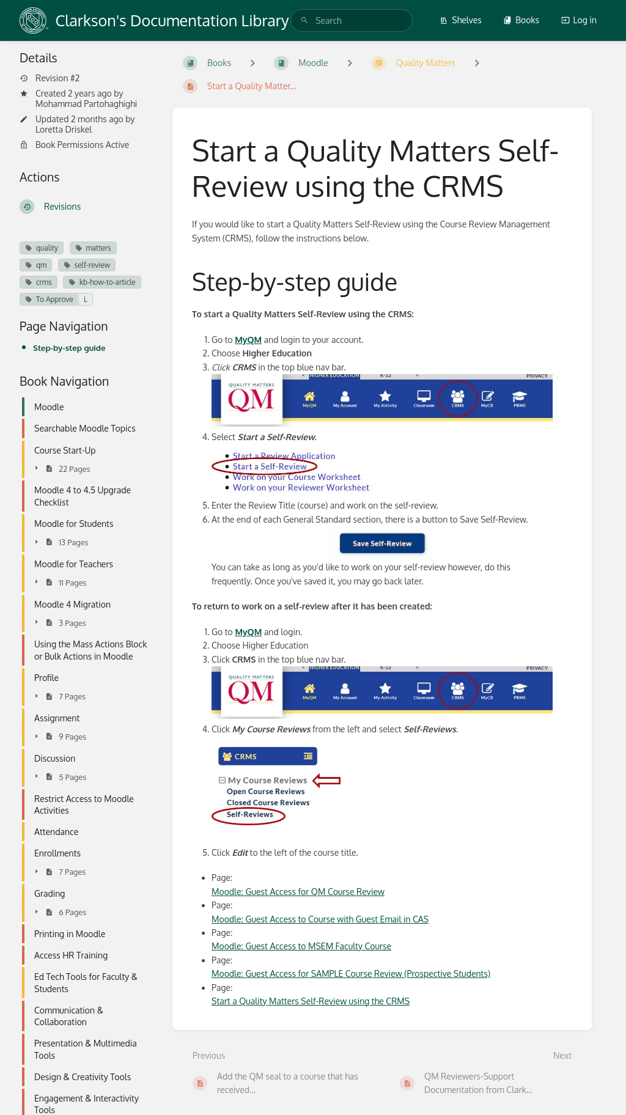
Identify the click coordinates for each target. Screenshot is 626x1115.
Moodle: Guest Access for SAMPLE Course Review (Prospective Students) (351, 973)
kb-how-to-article (102, 282)
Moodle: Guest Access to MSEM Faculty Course (301, 946)
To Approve (49, 299)
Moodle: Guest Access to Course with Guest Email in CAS (320, 919)
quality (41, 247)
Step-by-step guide (69, 347)
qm (35, 265)
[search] (351, 20)
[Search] (304, 20)
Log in (579, 20)
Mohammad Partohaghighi (86, 103)
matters (93, 247)
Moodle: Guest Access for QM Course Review (298, 891)
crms (38, 282)
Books (521, 20)
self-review (87, 265)
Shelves (461, 20)
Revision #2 (49, 78)
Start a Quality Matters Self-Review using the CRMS (311, 1001)
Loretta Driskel (63, 129)
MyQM (248, 339)
